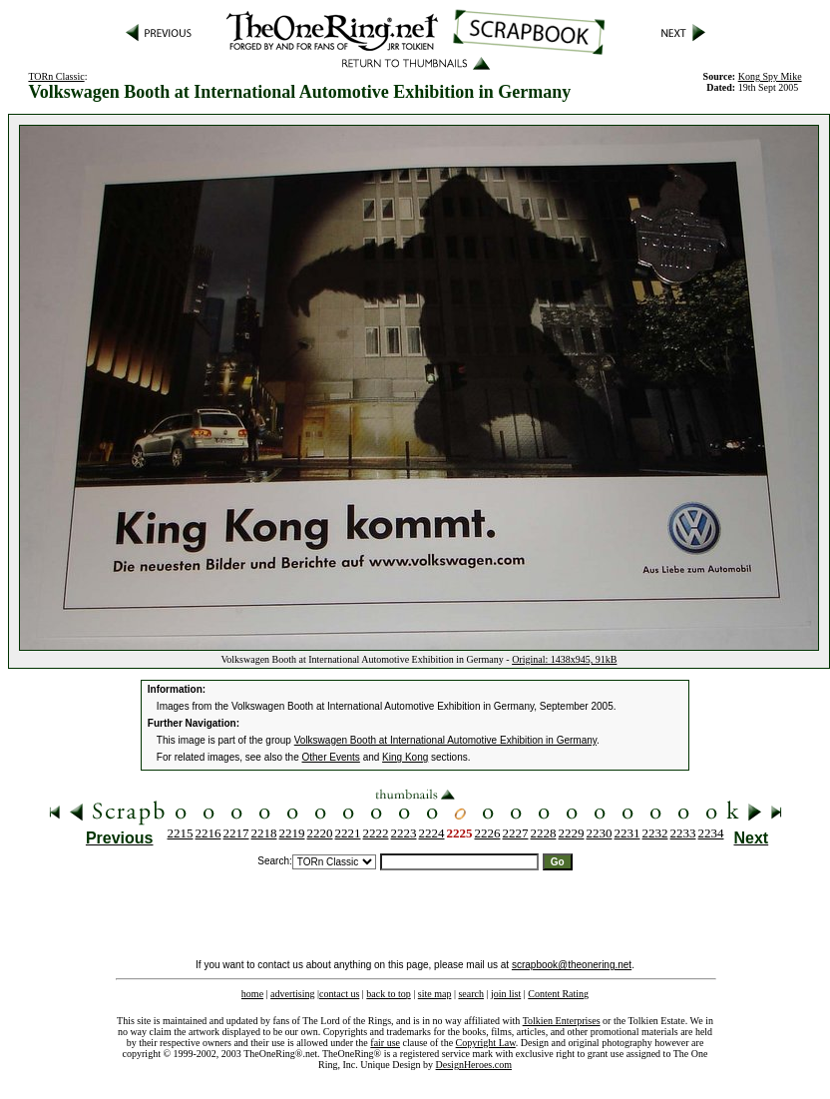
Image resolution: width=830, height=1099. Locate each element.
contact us (339, 993)
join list (506, 993)
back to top (388, 993)
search (471, 993)
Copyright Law (486, 1042)
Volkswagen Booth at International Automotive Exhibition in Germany (445, 740)
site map (435, 993)
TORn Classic (56, 76)
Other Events (331, 757)
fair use (385, 1042)
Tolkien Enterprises (562, 1020)
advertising (292, 993)
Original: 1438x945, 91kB (564, 659)
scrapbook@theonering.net (571, 964)
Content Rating (558, 993)
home (252, 993)
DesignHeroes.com (474, 1064)
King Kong (405, 757)
